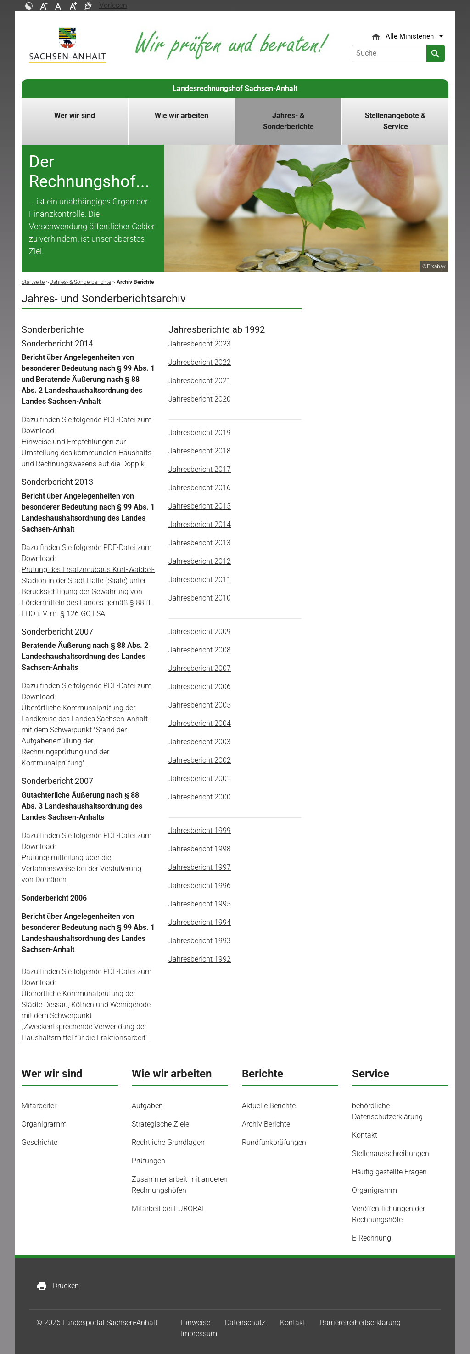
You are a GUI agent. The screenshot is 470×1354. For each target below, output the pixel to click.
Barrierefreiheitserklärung (360, 1322)
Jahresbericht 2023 (199, 344)
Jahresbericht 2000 (199, 797)
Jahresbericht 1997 (199, 867)
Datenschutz (245, 1322)
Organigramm (44, 1124)
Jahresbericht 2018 (199, 451)
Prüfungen (148, 1160)
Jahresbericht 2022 (199, 362)
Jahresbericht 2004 (199, 723)
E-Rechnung (371, 1238)
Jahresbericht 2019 (199, 432)
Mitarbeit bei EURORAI (168, 1208)
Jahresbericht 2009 (199, 631)
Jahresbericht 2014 (199, 524)
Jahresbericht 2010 (199, 598)
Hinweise (195, 1322)
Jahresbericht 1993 (199, 940)
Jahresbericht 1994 (199, 922)
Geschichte (39, 1142)
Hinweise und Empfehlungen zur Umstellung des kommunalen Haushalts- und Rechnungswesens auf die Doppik (88, 452)
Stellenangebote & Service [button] (395, 121)
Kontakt (364, 1135)
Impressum (199, 1333)
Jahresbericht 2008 (199, 650)
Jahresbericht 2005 (199, 705)
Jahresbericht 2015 (199, 506)
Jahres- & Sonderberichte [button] (288, 121)
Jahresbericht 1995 (199, 904)
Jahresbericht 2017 (199, 469)
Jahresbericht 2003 (199, 741)
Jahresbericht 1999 (199, 830)
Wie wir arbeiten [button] (181, 115)
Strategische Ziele (160, 1124)
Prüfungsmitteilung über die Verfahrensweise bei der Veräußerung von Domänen (81, 868)
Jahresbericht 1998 (199, 848)
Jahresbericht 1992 (199, 959)
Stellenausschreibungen (390, 1153)
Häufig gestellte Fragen (389, 1171)
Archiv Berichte (266, 1124)
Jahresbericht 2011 (199, 579)
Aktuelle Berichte (269, 1105)
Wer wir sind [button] (74, 115)
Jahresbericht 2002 (199, 760)
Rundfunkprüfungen (274, 1142)
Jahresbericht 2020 (199, 399)
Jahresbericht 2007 (199, 668)
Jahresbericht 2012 (199, 561)
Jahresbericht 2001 (199, 778)
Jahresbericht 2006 (199, 686)
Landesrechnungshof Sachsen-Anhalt (235, 88)
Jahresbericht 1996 (199, 885)
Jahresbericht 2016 (199, 487)
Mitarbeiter (39, 1105)
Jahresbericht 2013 (199, 542)
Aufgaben (147, 1105)
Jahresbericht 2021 (199, 380)
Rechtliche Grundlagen (168, 1142)
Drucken (57, 1286)
